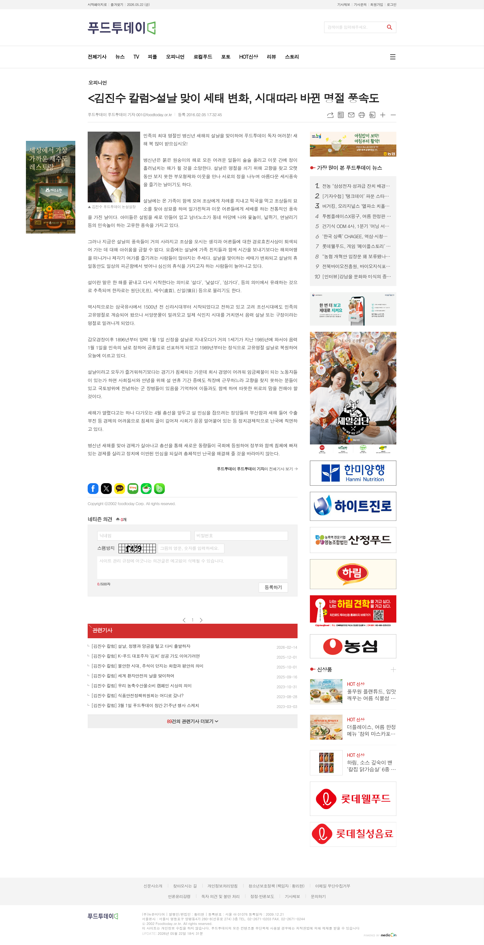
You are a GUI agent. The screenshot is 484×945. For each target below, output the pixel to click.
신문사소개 (153, 886)
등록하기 (273, 587)
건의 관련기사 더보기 (192, 721)
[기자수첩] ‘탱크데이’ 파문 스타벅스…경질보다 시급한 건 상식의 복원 (356, 196)
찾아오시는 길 (185, 886)
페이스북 (93, 488)
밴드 (159, 488)
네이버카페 (146, 488)
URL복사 (330, 115)
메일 (351, 115)
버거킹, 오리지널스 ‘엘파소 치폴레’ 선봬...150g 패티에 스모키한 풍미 (356, 206)
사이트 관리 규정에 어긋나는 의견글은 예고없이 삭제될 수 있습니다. (161, 561)
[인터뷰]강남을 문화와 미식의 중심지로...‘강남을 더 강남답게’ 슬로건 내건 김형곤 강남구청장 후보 (356, 276)
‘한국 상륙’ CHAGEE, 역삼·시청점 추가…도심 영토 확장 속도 (356, 236)
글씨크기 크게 (383, 115)
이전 (184, 620)
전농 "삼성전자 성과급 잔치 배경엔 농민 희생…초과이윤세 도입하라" (356, 186)
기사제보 (343, 4)
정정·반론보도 (262, 896)
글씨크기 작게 (393, 115)
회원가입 (376, 4)
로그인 (391, 4)
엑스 (106, 488)
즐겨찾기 (117, 4)
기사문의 (360, 4)
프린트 (362, 115)
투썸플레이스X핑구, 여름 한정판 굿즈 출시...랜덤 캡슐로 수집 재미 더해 (356, 216)
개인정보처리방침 (222, 886)
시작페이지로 (97, 4)
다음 (201, 620)
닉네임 (105, 535)
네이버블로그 (132, 488)
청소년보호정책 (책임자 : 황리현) (276, 886)
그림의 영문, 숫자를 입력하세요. (189, 548)
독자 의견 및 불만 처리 (220, 896)
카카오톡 (119, 488)
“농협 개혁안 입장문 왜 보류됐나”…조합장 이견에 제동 (356, 256)
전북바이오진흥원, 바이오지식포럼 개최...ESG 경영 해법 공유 (356, 266)
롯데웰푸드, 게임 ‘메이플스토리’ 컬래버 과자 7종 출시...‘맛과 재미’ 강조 (356, 246)
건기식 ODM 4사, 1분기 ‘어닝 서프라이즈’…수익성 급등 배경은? (356, 226)
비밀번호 (205, 535)
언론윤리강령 (179, 896)
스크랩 (372, 115)
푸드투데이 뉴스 (349, 167)
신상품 (324, 669)
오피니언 (97, 82)
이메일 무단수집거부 (332, 886)
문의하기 (318, 896)
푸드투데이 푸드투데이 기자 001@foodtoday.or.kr (130, 114)
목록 (341, 115)
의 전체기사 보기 (255, 469)
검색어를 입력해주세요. (348, 27)
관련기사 (102, 630)
